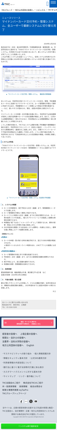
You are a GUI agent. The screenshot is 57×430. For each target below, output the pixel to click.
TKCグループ (7, 10)
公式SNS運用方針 (39, 358)
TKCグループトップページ (14, 393)
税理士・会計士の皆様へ (14, 337)
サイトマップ (9, 376)
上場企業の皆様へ (28, 333)
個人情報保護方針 (43, 353)
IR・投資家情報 (9, 386)
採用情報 (23, 386)
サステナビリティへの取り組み (17, 353)
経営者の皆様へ (9, 333)
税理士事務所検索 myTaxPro (15, 389)
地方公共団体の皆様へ (24, 10)
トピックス (41, 10)
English (30, 345)
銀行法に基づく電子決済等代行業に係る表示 (23, 367)
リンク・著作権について (30, 376)
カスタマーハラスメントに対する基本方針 (22, 371)
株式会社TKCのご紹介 (33, 382)
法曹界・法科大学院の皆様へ (16, 341)
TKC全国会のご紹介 (11, 382)
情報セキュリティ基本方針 (15, 358)
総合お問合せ (36, 386)
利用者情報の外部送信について (17, 362)
